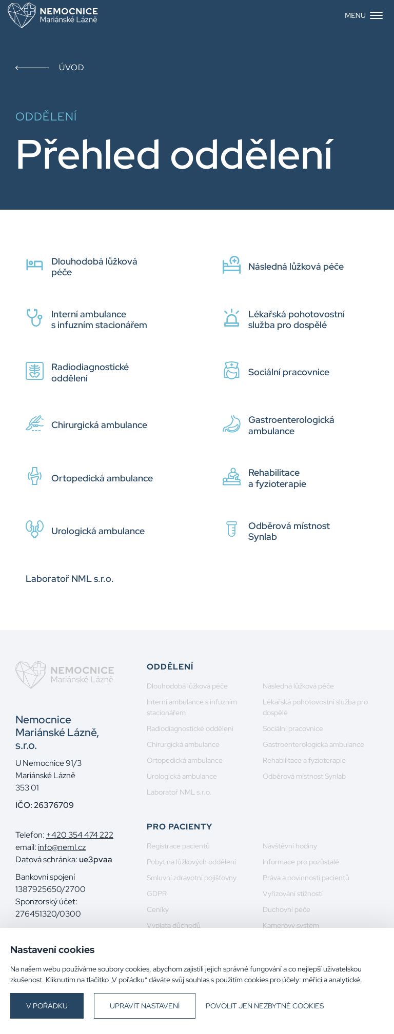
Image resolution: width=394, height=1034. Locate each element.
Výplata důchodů (174, 925)
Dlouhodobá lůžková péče (187, 686)
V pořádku (47, 1005)
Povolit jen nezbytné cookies (265, 1005)
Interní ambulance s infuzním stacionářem (192, 707)
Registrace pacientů (178, 845)
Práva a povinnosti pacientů (306, 877)
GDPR (157, 893)
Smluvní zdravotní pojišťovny (192, 877)
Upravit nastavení (145, 1005)
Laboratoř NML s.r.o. (179, 792)
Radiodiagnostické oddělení (190, 728)
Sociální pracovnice (293, 728)
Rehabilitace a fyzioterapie (304, 760)
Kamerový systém (291, 925)
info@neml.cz (62, 847)
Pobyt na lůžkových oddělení (191, 861)
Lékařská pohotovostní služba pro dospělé (315, 707)
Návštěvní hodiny (290, 845)
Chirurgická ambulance (183, 744)
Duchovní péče (286, 909)
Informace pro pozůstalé (301, 861)
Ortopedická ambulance (185, 760)
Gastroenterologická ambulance (313, 744)
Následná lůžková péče (298, 686)
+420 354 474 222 (79, 834)
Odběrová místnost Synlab (304, 776)
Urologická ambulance (182, 776)
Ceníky (158, 909)
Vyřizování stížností (293, 893)
